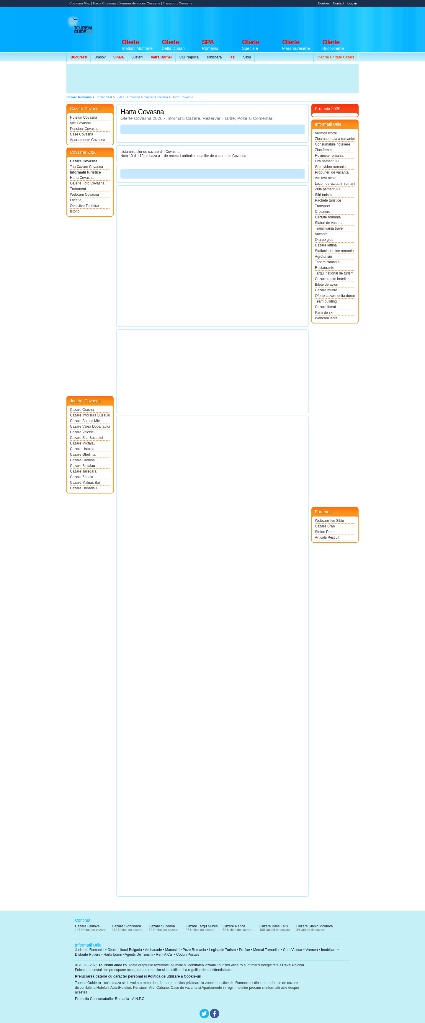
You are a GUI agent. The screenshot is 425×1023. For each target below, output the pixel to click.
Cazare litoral (325, 307)
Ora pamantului (327, 161)
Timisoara (214, 57)
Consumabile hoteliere (332, 144)
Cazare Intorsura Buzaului (90, 415)
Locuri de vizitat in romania (335, 184)
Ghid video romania (330, 167)
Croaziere (322, 212)
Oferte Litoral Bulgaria (124, 950)
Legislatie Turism (222, 950)
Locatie (75, 200)
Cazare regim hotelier (332, 279)
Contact (338, 3)
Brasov (99, 57)
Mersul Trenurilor (266, 950)
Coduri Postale (188, 954)
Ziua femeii (323, 150)
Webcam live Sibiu (329, 521)
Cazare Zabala (81, 477)
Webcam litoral (326, 318)
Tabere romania (327, 262)
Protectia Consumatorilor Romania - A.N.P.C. (110, 999)
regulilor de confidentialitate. (210, 970)
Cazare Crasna (82, 410)
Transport (322, 206)
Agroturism (323, 256)
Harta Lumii (113, 954)
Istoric (74, 211)
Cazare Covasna (83, 161)
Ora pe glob (324, 240)
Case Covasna (81, 134)
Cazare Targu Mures (202, 926)
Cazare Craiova (87, 926)
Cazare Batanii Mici (85, 421)
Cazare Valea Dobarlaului (90, 426)
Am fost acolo (325, 178)
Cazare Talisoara (83, 471)
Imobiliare (328, 950)
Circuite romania (328, 217)
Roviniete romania (329, 155)
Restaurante (324, 268)
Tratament (78, 189)
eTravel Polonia (291, 965)
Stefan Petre (325, 532)
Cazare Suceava (162, 926)
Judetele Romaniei (89, 950)
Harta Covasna (82, 178)
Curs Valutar (293, 950)
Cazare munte (326, 290)
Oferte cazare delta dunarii (335, 296)
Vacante (321, 234)
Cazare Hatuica (82, 449)
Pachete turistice (328, 200)
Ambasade (153, 950)
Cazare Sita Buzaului (86, 438)
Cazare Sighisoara (126, 926)
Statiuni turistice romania (334, 251)
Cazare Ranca (234, 926)
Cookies (324, 3)
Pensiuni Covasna (84, 129)
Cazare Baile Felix (273, 926)
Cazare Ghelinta (83, 454)
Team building (326, 301)
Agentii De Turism (139, 954)
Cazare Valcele (82, 432)
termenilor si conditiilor (163, 970)
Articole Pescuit (327, 537)
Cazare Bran (325, 526)
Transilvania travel (329, 228)
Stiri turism (323, 195)
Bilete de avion (326, 284)
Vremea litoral (326, 133)
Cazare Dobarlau (83, 488)
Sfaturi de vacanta (329, 223)
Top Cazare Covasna (86, 167)
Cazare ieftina (326, 245)
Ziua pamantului (327, 189)
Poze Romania (194, 950)
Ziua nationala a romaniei (335, 139)
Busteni (137, 57)
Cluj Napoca (189, 57)
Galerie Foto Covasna (87, 183)
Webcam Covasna (84, 194)
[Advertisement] (251, 21)
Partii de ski (324, 313)
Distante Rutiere (87, 954)
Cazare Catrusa (82, 460)
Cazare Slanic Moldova (314, 926)
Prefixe (244, 950)
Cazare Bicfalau (82, 466)
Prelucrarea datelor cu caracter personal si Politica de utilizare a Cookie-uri (138, 976)
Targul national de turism (334, 273)
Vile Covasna (80, 123)
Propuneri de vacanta (332, 172)
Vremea (311, 950)
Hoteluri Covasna (83, 117)
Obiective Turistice (84, 206)
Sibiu (247, 57)
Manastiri (172, 950)
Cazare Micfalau (83, 443)
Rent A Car (164, 954)
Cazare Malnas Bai (85, 483)
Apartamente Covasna (87, 140)
